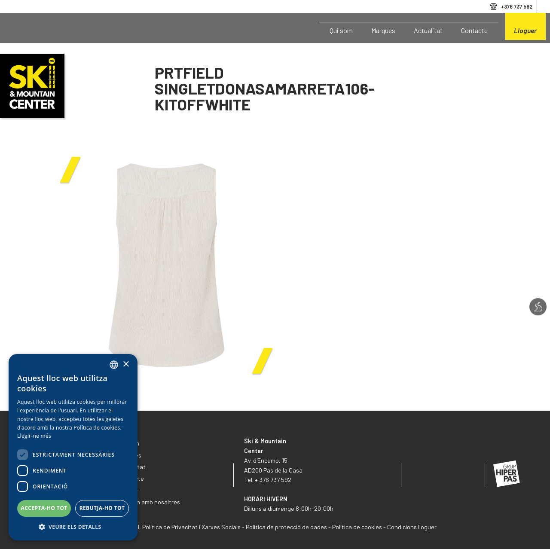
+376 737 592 (516, 6)
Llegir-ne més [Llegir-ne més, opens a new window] (34, 435)
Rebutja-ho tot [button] (102, 508)
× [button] (125, 364)
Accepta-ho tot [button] (44, 508)
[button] (73, 527)
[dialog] (73, 447)
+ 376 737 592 (273, 479)
